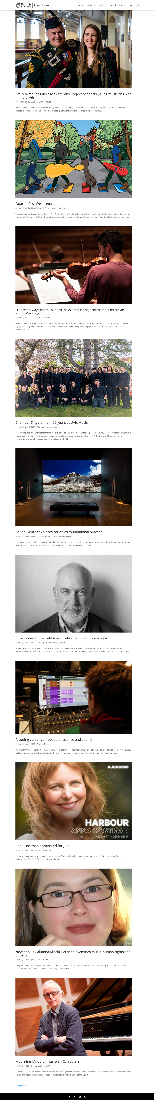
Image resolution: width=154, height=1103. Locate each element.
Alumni (40, 102)
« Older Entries (21, 1086)
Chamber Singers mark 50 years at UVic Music (51, 422)
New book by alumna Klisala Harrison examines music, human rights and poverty (73, 953)
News (46, 744)
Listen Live (92, 5)
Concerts (48, 427)
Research (70, 536)
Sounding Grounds (118, 5)
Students (62, 208)
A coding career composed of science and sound (53, 739)
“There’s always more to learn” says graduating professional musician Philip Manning (69, 311)
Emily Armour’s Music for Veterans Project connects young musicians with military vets (73, 96)
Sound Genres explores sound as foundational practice (58, 531)
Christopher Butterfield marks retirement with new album (61, 638)
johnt (20, 102)
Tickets (103, 5)
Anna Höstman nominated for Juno (43, 845)
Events (47, 208)
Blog (131, 5)
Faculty (54, 208)
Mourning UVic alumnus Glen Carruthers (47, 1061)
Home (81, 5)
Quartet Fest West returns (35, 203)
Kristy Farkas (23, 536)
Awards (48, 102)
